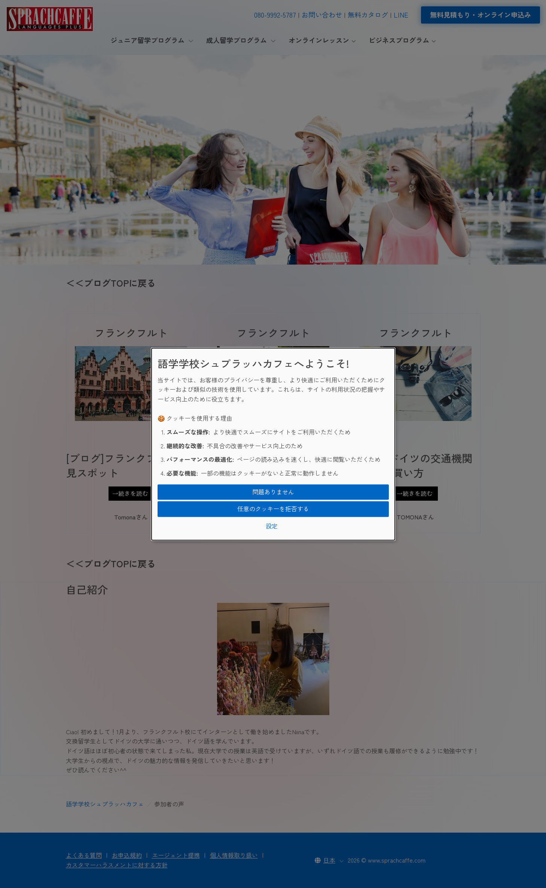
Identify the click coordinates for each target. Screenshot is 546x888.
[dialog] (273, 444)
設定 (272, 525)
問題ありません (273, 491)
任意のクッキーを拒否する (273, 508)
